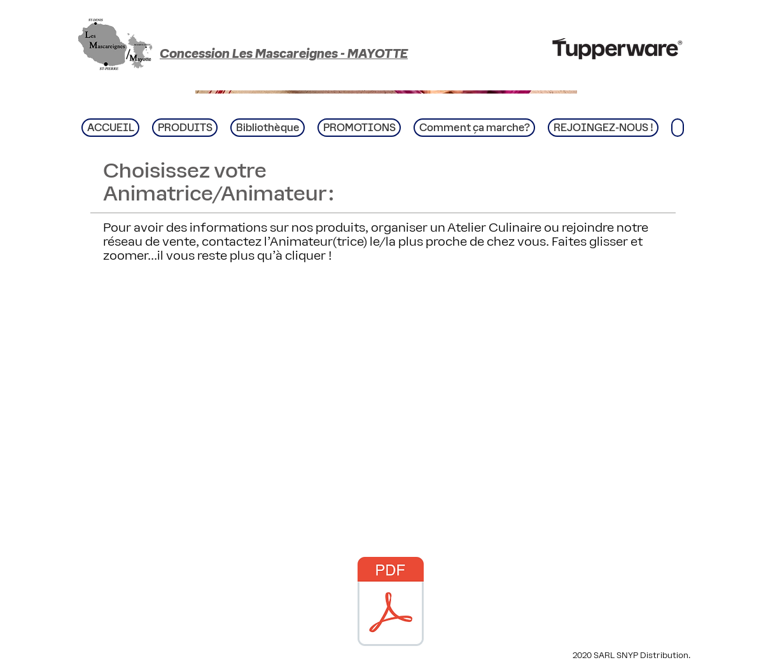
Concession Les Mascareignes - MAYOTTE (284, 53)
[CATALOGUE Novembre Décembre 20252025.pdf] (390, 603)
